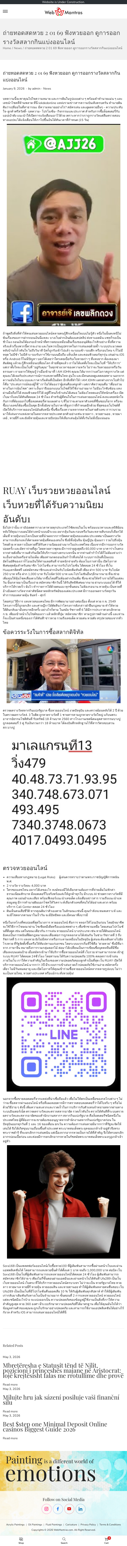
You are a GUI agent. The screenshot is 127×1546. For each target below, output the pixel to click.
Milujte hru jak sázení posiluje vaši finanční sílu (61, 1399)
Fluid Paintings (54, 1524)
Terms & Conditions (110, 1524)
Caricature (71, 1524)
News (18, 48)
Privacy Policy (88, 1524)
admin (36, 89)
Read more (10, 1385)
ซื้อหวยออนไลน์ (58, 710)
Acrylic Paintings (15, 1524)
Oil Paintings (35, 1524)
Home (7, 48)
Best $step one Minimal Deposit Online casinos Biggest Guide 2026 (55, 1426)
